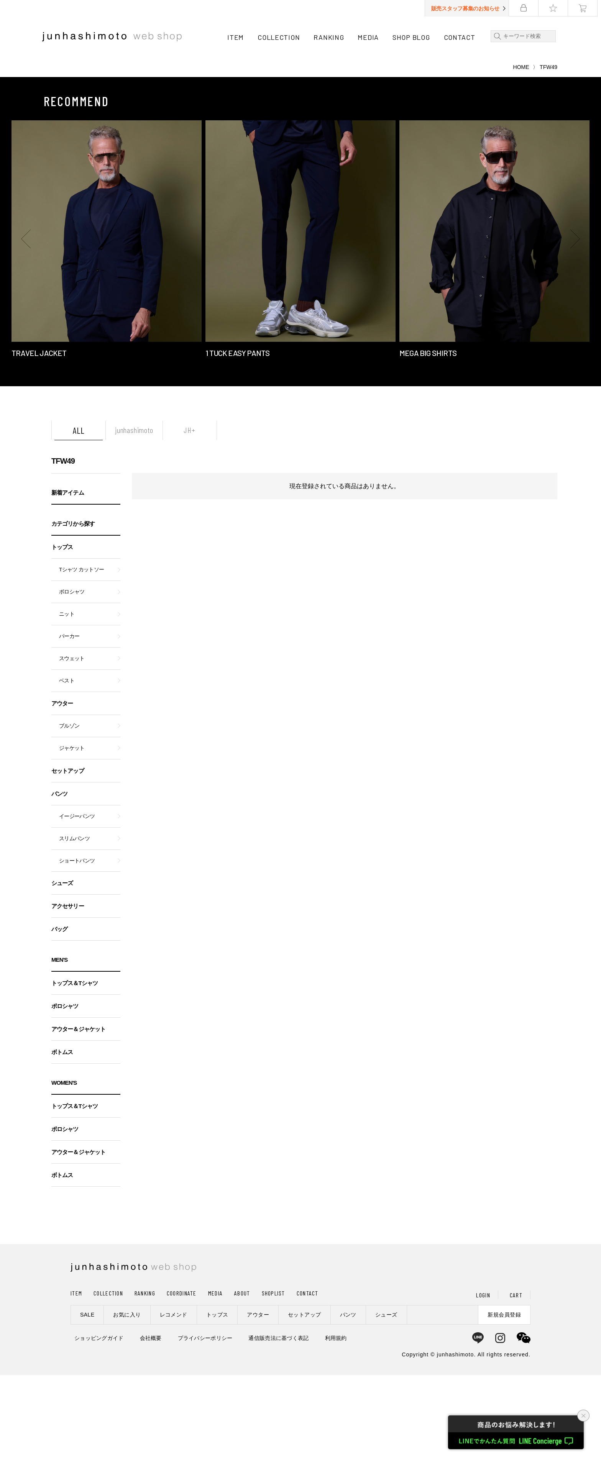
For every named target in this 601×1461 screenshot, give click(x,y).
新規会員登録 (504, 1400)
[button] (26, 324)
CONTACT (461, 37)
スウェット (72, 744)
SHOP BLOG (412, 37)
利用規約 (336, 1424)
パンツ (59, 879)
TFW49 (63, 547)
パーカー (69, 722)
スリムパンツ (74, 924)
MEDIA (370, 37)
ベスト (66, 766)
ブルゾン (69, 812)
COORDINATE (182, 1378)
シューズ (62, 969)
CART (516, 1380)
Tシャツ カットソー (81, 655)
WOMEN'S (64, 1168)
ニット (66, 700)
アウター (62, 789)
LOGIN (483, 1380)
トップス (62, 633)
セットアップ (67, 856)
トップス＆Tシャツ (74, 1069)
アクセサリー (67, 992)
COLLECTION (280, 37)
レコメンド (173, 1400)
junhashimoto (134, 515)
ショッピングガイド (99, 1424)
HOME (521, 153)
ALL (78, 516)
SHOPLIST (273, 1378)
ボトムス (62, 1138)
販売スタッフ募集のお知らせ (469, 8)
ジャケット (72, 834)
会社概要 (151, 1424)
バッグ (59, 1015)
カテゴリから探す (73, 609)
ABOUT (242, 1378)
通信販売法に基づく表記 (278, 1424)
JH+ (189, 515)
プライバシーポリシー (205, 1424)
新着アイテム (67, 578)
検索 (497, 36)
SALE (87, 1400)
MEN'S (59, 1045)
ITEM (237, 37)
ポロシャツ (72, 677)
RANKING (330, 37)
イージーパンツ (77, 902)
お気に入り (127, 1400)
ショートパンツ (77, 946)
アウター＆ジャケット (78, 1115)
